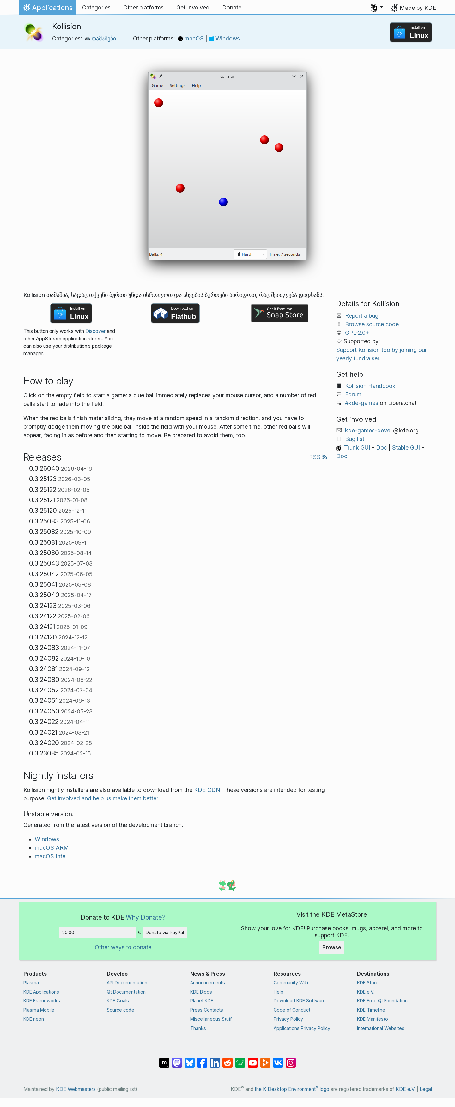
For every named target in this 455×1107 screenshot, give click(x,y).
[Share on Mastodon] (177, 1060)
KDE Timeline (371, 1009)
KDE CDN (207, 789)
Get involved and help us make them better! (103, 798)
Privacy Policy (288, 1019)
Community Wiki (291, 982)
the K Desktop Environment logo (292, 1089)
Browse (331, 947)
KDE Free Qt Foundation (382, 1000)
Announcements (207, 982)
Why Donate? (146, 917)
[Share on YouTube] (253, 1060)
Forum (353, 394)
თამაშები (100, 38)
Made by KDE (418, 7)
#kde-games (361, 403)
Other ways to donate (123, 947)
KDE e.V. (365, 991)
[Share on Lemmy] (240, 1060)
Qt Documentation (126, 991)
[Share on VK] (278, 1060)
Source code (120, 1009)
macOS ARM (52, 847)
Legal (426, 1089)
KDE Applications (41, 991)
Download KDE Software (300, 1000)
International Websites (380, 1028)
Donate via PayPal (165, 932)
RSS (318, 457)
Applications (47, 9)
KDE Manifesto (372, 1019)
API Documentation (127, 982)
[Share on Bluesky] (190, 1060)
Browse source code (372, 324)
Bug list (354, 439)
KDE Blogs (201, 991)
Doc (381, 447)
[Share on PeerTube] (265, 1060)
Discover (95, 331)
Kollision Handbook (370, 385)
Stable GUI (406, 447)
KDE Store (368, 982)
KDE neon (33, 1019)
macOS (191, 38)
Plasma (31, 982)
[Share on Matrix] (164, 1060)
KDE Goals (118, 1000)
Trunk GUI (357, 447)
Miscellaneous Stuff (211, 1019)
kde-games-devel (368, 430)
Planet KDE (201, 1000)
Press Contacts (206, 1009)
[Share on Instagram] (291, 1060)
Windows (224, 38)
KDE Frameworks (41, 1000)
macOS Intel (51, 856)
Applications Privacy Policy (302, 1028)
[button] (377, 7)
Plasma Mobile (38, 1009)
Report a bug (362, 315)
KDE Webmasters (76, 1089)
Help (278, 991)
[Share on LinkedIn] (215, 1060)
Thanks (198, 1028)
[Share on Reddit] (227, 1060)
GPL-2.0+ (357, 332)
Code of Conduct (292, 1009)
